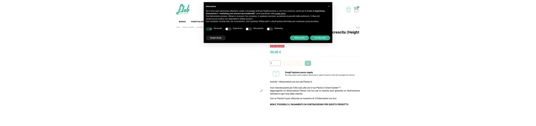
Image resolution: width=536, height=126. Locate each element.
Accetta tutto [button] (320, 38)
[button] (329, 6)
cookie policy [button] (280, 13)
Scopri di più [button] (216, 38)
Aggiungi (292, 63)
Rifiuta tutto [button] (299, 38)
